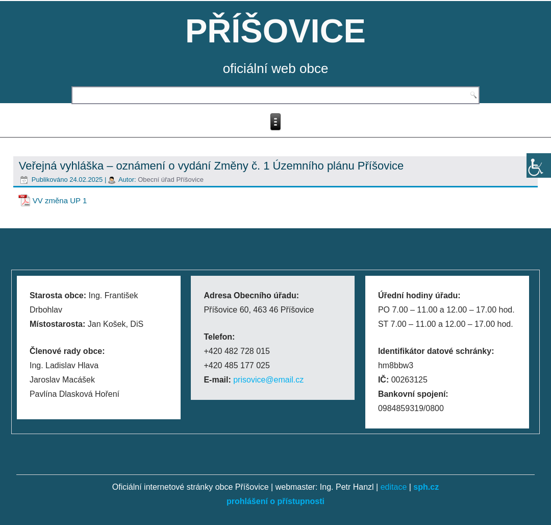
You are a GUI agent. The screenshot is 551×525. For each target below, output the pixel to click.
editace (394, 487)
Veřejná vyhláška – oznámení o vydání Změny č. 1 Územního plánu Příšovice (211, 165)
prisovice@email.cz (268, 379)
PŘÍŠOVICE (275, 31)
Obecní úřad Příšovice (171, 179)
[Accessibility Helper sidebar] (539, 165)
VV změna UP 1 (60, 200)
